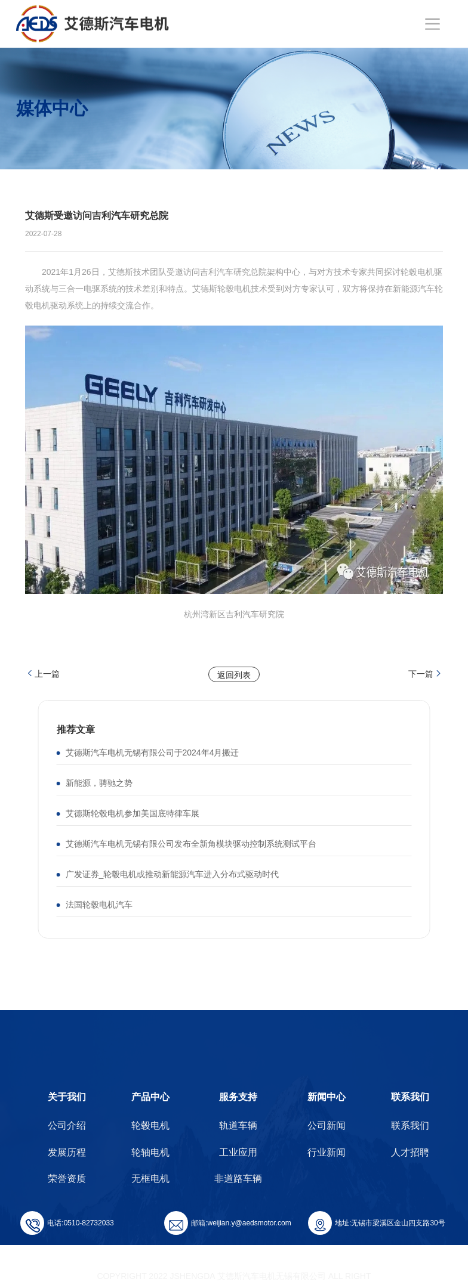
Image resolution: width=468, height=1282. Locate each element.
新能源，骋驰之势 (99, 783)
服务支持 (238, 1097)
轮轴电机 (150, 1152)
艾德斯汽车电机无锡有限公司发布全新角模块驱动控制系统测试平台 (191, 844)
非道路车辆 (238, 1178)
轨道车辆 (238, 1125)
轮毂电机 (150, 1125)
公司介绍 (67, 1125)
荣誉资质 (67, 1178)
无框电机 (150, 1178)
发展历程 (67, 1152)
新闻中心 (326, 1097)
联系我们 (410, 1097)
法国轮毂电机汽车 (99, 904)
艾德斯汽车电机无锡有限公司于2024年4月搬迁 (152, 752)
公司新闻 (326, 1125)
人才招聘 (410, 1152)
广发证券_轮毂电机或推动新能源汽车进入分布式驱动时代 (172, 874)
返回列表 (234, 675)
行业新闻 (326, 1152)
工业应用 (238, 1152)
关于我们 (67, 1097)
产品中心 (150, 1097)
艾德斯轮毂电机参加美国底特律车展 (132, 813)
